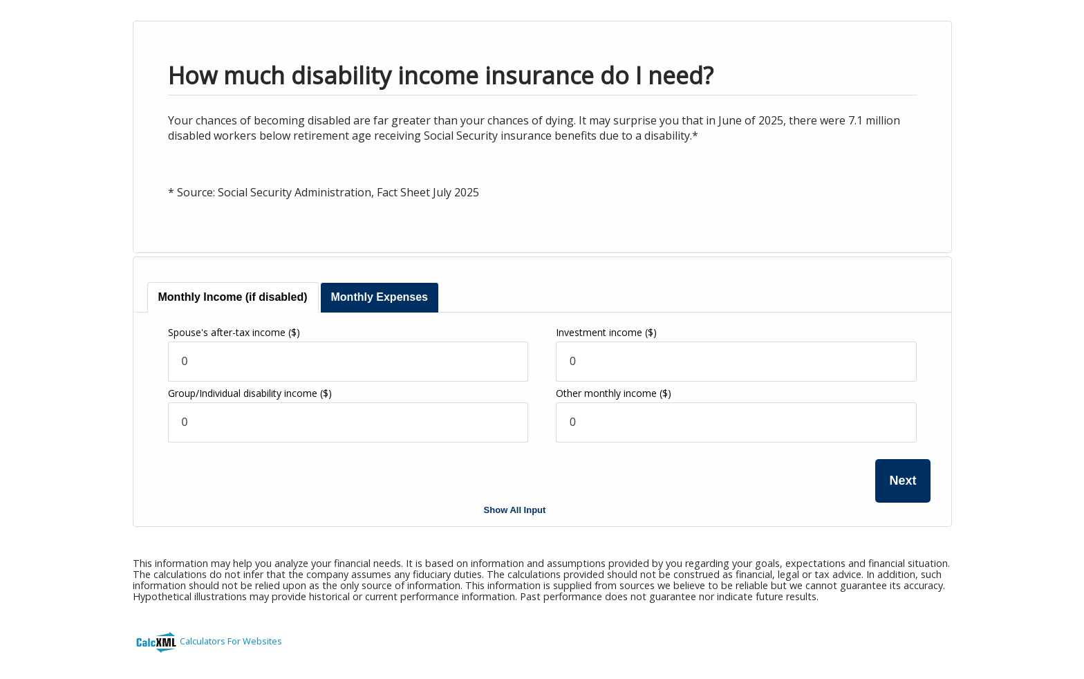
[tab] (233, 297)
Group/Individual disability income (250, 393)
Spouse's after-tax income (234, 332)
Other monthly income (613, 393)
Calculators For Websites (231, 641)
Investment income (606, 332)
